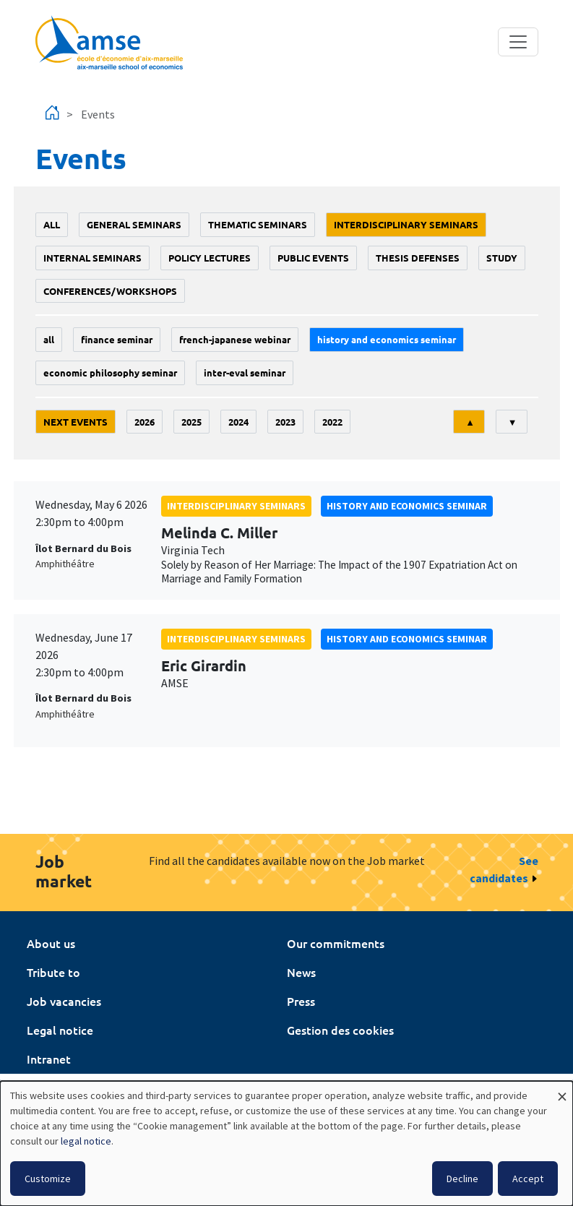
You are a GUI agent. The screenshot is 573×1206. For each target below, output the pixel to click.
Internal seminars (92, 257)
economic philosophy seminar (110, 372)
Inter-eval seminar (244, 372)
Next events (75, 421)
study (501, 257)
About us (51, 943)
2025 (191, 421)
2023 (285, 421)
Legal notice (60, 1030)
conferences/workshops (110, 291)
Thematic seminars (257, 224)
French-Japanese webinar (234, 339)
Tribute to (53, 972)
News (301, 972)
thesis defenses (418, 257)
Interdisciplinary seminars (406, 224)
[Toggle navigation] (518, 41)
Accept (527, 1178)
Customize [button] (48, 1178)
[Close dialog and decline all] (562, 1090)
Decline (462, 1178)
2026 (144, 421)
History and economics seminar (386, 339)
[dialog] (286, 1143)
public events (313, 257)
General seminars (134, 224)
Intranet (49, 1059)
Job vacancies (64, 1001)
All (51, 224)
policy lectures (209, 257)
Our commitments (335, 943)
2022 (332, 421)
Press (301, 1001)
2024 (238, 421)
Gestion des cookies (340, 1030)
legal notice (86, 1140)
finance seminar (116, 339)
